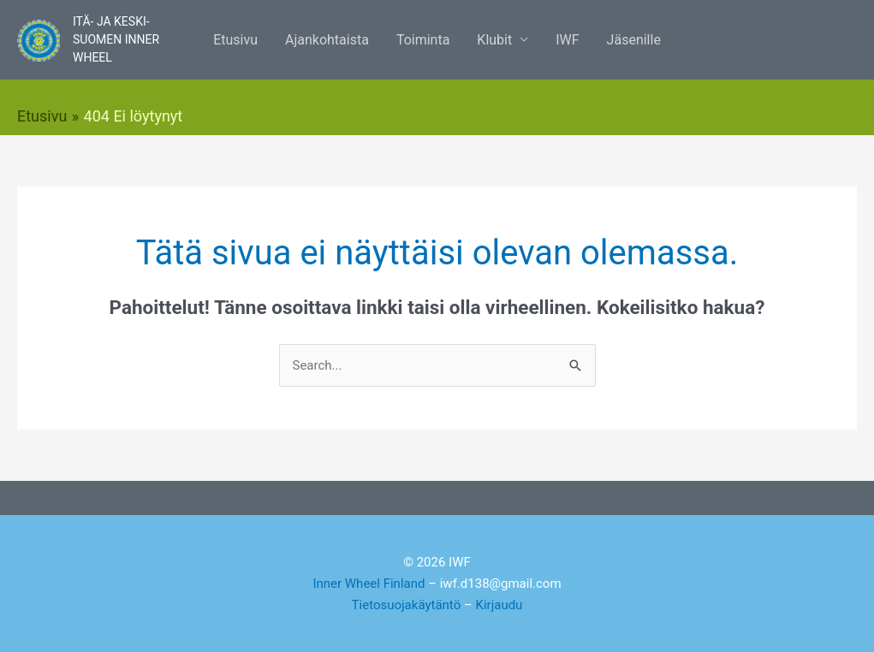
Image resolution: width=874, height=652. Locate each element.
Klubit (494, 40)
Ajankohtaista (327, 40)
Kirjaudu (499, 605)
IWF (567, 40)
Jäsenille (634, 40)
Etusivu (235, 40)
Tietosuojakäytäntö (406, 605)
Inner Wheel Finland (368, 583)
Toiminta (422, 40)
